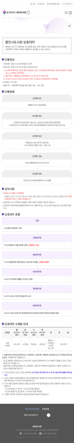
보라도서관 (21, 12)
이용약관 (45, 409)
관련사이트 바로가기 (31, 415)
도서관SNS (67, 4)
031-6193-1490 (30, 434)
